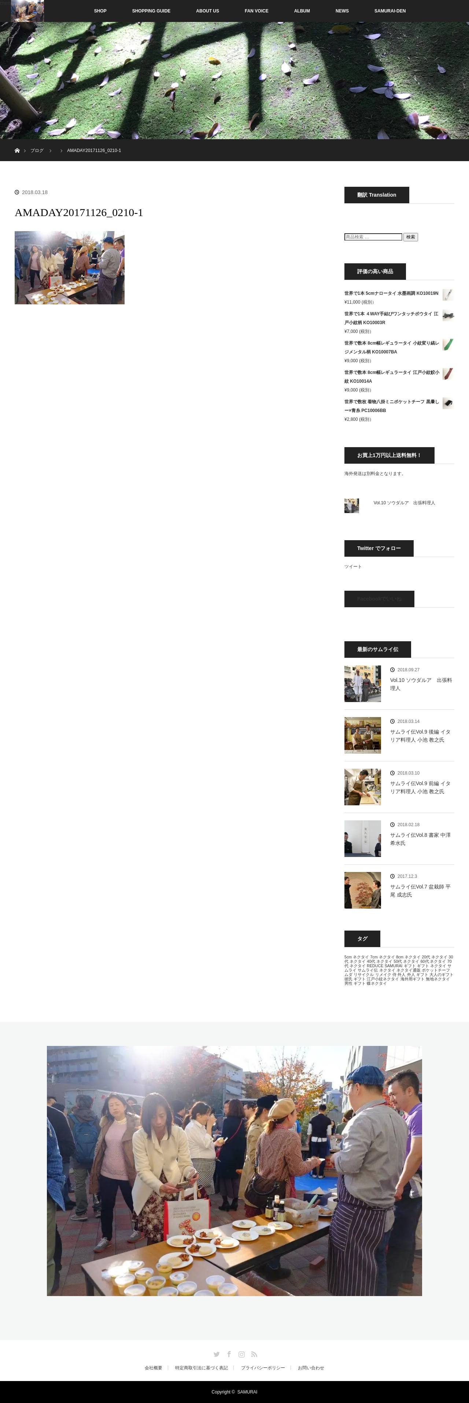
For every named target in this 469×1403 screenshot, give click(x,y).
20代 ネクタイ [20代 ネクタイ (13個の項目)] (434, 957)
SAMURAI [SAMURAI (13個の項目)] (394, 966)
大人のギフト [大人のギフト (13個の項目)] (441, 974)
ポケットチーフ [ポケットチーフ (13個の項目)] (436, 970)
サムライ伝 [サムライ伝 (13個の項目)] (368, 970)
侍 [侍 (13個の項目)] (394, 974)
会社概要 (153, 1368)
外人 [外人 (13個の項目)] (402, 974)
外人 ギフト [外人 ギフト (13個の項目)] (417, 974)
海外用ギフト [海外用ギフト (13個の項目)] (412, 979)
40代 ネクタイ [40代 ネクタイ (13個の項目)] (379, 961)
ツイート (353, 566)
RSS (253, 1352)
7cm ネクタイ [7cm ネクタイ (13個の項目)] (382, 957)
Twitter (215, 1352)
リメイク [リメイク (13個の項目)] (383, 974)
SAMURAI (247, 1392)
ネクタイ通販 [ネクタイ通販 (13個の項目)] (408, 970)
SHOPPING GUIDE (151, 11)
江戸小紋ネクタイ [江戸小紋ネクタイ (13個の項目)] (383, 979)
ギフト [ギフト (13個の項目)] (410, 966)
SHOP (85, 11)
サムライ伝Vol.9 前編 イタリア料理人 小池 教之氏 (420, 787)
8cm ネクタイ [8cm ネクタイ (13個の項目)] (408, 957)
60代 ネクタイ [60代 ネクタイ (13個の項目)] (433, 961)
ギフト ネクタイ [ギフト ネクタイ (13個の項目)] (431, 966)
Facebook (228, 1352)
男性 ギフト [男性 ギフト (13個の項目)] (355, 983)
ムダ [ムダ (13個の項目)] (348, 974)
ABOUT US (207, 11)
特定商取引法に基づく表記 (201, 1368)
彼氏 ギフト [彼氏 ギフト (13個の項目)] (355, 979)
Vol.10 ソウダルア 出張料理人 (405, 502)
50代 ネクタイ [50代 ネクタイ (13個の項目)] (406, 961)
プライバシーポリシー (263, 1368)
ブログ (37, 150)
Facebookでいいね (379, 599)
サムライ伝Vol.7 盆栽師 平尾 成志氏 (420, 891)
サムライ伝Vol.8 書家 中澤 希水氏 (420, 839)
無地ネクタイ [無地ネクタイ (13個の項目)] (438, 979)
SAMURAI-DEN (390, 11)
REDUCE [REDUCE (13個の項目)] (375, 966)
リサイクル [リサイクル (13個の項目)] (364, 974)
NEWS (342, 11)
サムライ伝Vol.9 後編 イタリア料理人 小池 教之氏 (420, 736)
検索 (410, 237)
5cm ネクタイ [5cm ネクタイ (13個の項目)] (356, 957)
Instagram (240, 1352)
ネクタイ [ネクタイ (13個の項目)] (387, 970)
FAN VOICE (257, 11)
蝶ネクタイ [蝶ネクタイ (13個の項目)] (377, 983)
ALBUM (302, 11)
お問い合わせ (311, 1368)
